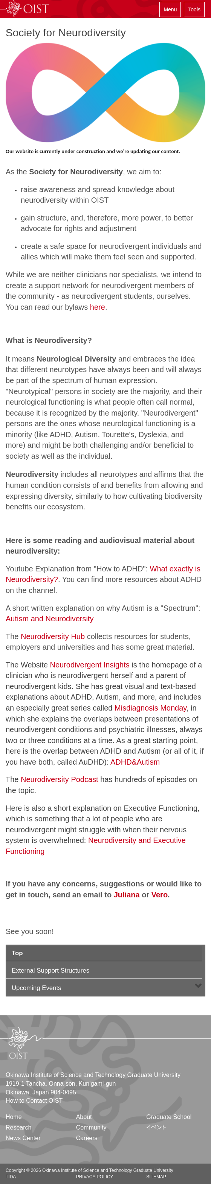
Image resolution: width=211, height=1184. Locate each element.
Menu (170, 9)
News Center (23, 1138)
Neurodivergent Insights (89, 665)
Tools (194, 9)
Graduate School (168, 1117)
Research (18, 1127)
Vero (159, 895)
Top (17, 953)
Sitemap (156, 1176)
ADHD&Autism (135, 762)
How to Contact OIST (34, 1100)
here (97, 307)
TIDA (11, 1176)
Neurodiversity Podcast (59, 779)
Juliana (127, 895)
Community (91, 1127)
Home (14, 1117)
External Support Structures (50, 970)
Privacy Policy (94, 1176)
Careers (87, 1138)
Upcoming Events (36, 988)
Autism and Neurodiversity (49, 619)
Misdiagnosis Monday (151, 708)
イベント (156, 1127)
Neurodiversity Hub (53, 636)
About (84, 1117)
